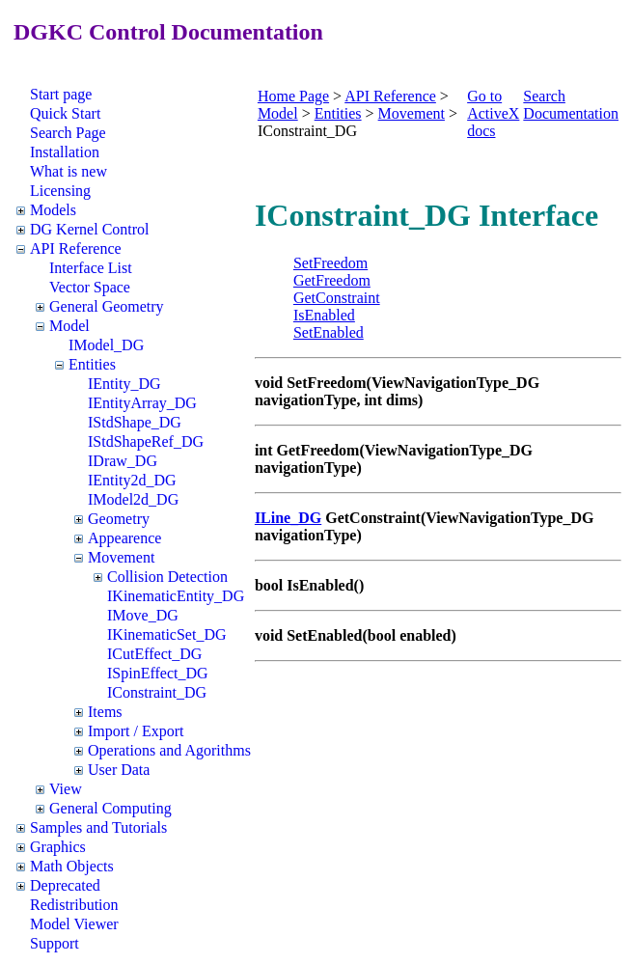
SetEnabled (328, 332)
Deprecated (65, 885)
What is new (68, 171)
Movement (121, 557)
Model (69, 325)
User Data (119, 769)
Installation (64, 152)
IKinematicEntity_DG (175, 596)
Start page (61, 94)
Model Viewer (74, 924)
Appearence (124, 538)
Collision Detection (167, 576)
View (65, 789)
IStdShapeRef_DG (146, 441)
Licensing (60, 190)
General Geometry (106, 306)
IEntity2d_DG (132, 480)
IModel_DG (106, 345)
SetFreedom (330, 263)
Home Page (293, 96)
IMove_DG (143, 615)
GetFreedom (332, 280)
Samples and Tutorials (98, 827)
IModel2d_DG (133, 499)
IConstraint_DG (156, 692)
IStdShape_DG (134, 422)
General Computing (110, 808)
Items (105, 711)
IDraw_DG (122, 461)
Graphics (58, 847)
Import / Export (136, 731)
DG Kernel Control (90, 229)
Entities (92, 364)
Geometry (119, 518)
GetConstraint (336, 297)
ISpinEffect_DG (157, 673)
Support (54, 943)
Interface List (90, 268)
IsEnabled (324, 315)
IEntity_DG (124, 383)
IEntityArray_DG (142, 403)
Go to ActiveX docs (493, 113)
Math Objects (72, 866)
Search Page (68, 132)
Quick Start (65, 113)
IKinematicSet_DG (167, 634)
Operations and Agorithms (169, 750)
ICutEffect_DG (154, 654)
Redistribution (74, 904)
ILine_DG (288, 518)
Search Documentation (570, 105)
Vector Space (89, 287)
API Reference (76, 248)
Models (53, 210)
